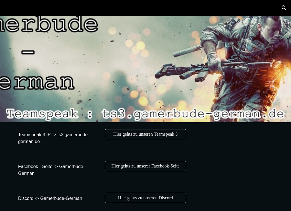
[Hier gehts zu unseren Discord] (145, 198)
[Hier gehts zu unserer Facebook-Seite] (145, 166)
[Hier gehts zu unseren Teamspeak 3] (145, 134)
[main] (57, 138)
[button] (284, 8)
